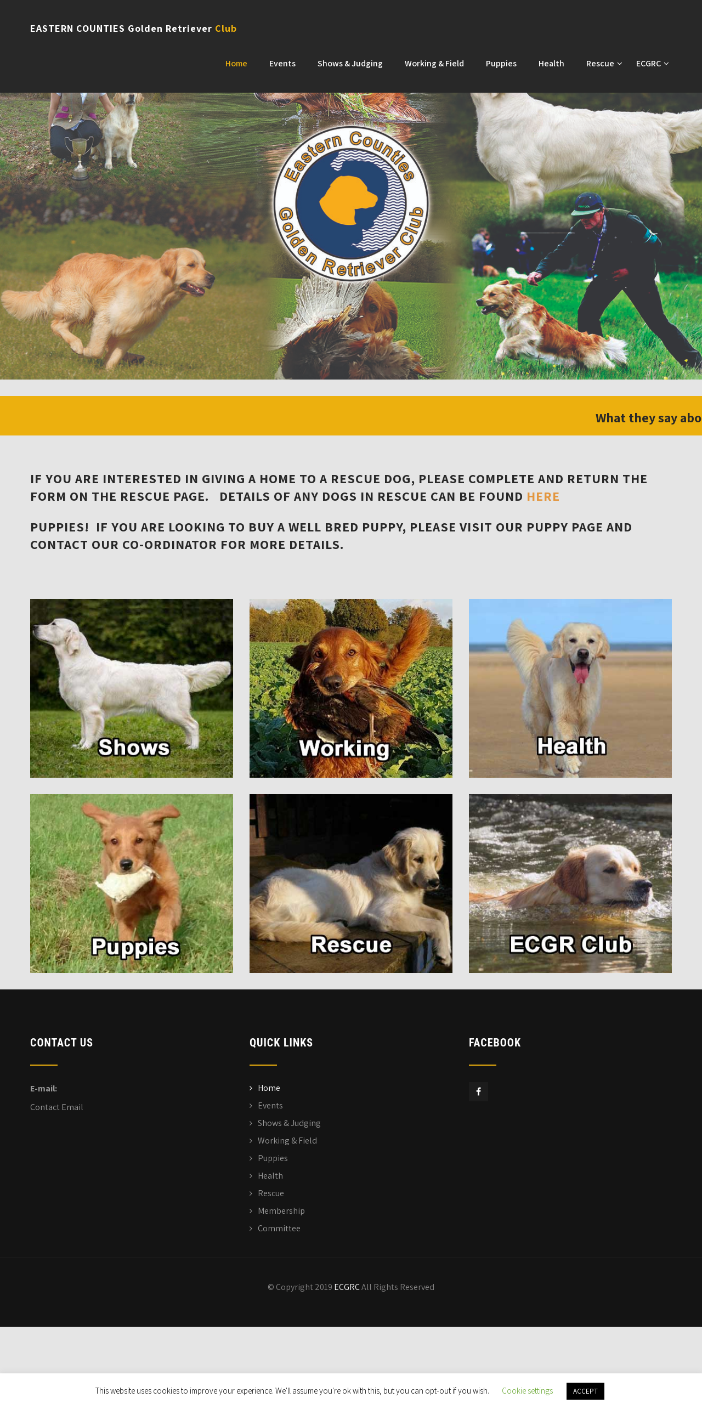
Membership (281, 1210)
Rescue (604, 63)
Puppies (501, 63)
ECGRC (652, 63)
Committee (279, 1228)
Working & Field (434, 63)
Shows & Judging (350, 63)
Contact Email (56, 1107)
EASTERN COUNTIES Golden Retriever (133, 28)
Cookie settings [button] (527, 1390)
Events (282, 63)
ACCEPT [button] (585, 1391)
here (543, 496)
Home (236, 63)
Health (551, 63)
